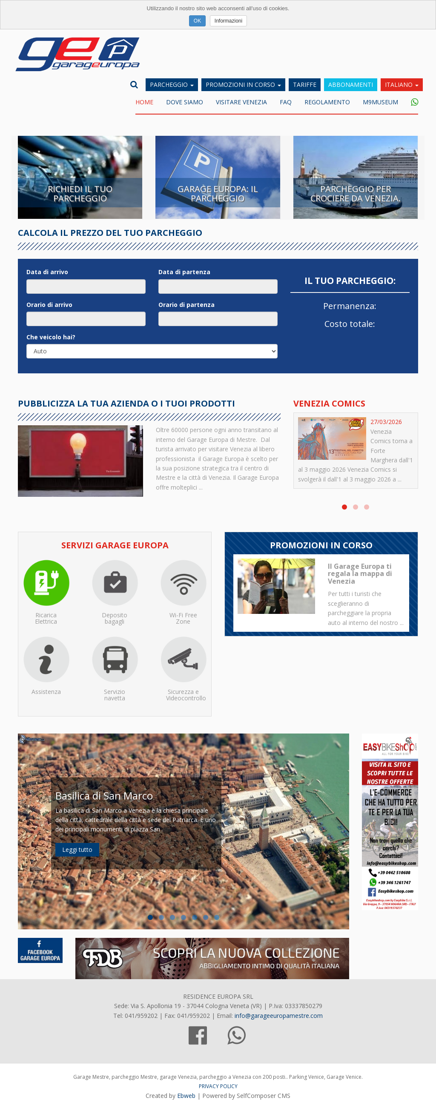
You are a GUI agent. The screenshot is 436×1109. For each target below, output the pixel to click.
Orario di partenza (186, 305)
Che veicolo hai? (50, 337)
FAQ (286, 102)
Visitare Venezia (241, 102)
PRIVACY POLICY (218, 1086)
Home (144, 102)
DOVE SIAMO (184, 102)
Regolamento (327, 102)
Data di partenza (184, 272)
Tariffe (304, 84)
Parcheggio (172, 84)
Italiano (402, 84)
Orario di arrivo (49, 305)
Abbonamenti (350, 84)
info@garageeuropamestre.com (279, 1016)
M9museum (380, 102)
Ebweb (186, 1096)
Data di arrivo (47, 272)
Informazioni (228, 21)
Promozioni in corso (243, 84)
